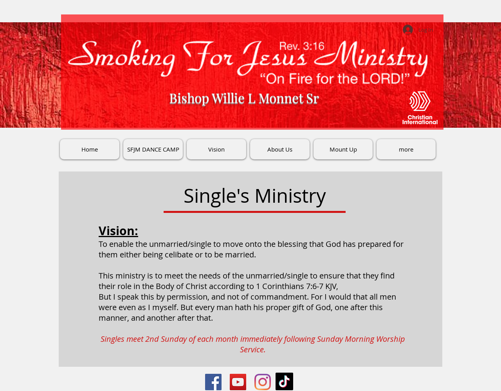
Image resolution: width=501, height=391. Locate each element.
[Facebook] (213, 382)
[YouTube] (238, 382)
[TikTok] (284, 381)
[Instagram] (262, 382)
